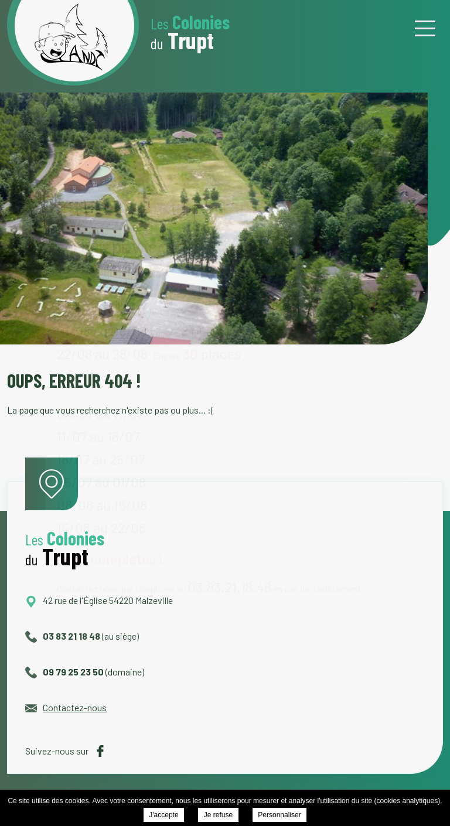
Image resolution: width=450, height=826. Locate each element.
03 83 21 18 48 (62, 635)
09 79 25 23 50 (64, 671)
